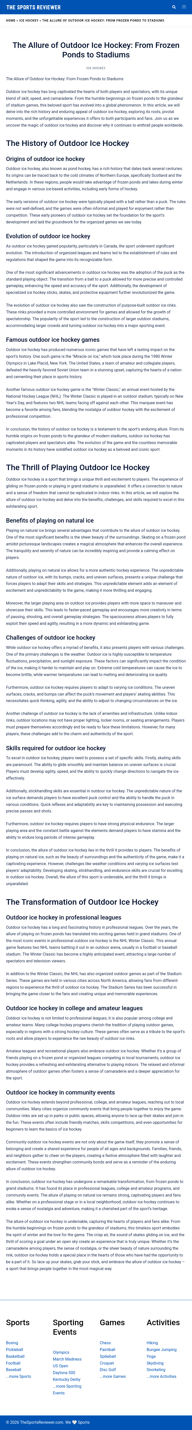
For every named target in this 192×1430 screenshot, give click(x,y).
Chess (105, 1342)
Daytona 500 (64, 1372)
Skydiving (155, 1363)
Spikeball (108, 1356)
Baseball (13, 1369)
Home (11, 20)
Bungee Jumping (162, 1349)
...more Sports (18, 1376)
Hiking (152, 1342)
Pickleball (14, 1349)
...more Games (113, 1376)
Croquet (107, 1363)
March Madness (67, 1359)
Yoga (151, 1356)
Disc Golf (108, 1369)
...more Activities (161, 1376)
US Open (60, 1366)
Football (13, 1363)
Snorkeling (156, 1369)
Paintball (107, 1349)
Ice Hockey (28, 20)
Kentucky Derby (66, 1379)
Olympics (61, 1352)
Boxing (12, 1342)
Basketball (15, 1356)
